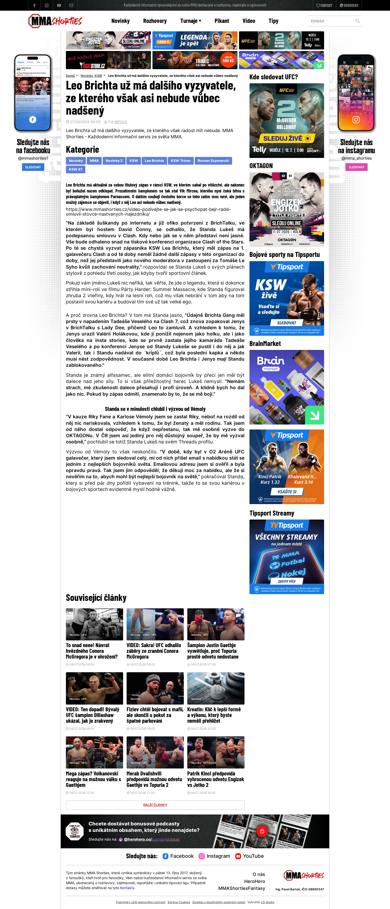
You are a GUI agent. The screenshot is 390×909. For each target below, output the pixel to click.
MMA (94, 161)
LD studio (267, 902)
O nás (259, 874)
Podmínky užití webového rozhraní (140, 902)
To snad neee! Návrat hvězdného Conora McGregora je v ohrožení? (92, 651)
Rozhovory (155, 21)
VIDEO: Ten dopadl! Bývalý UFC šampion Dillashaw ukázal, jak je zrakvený (92, 715)
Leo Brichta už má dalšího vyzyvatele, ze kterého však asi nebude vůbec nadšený (173, 76)
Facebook (178, 856)
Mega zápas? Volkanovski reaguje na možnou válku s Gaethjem (93, 779)
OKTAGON (209, 763)
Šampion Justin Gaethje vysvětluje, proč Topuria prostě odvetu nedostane (213, 651)
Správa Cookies (179, 902)
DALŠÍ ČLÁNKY (155, 805)
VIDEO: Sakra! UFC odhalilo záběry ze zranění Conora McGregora (154, 651)
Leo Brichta (154, 161)
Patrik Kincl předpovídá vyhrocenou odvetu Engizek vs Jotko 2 (215, 779)
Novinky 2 (114, 161)
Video (249, 21)
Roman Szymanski (213, 161)
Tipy (274, 21)
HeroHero (254, 881)
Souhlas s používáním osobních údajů (218, 902)
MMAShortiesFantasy (241, 888)
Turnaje (190, 21)
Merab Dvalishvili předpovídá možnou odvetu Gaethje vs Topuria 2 (154, 779)
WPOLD (120, 122)
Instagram (214, 856)
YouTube (249, 856)
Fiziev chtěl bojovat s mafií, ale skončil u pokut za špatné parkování (155, 715)
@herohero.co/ (149, 840)
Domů (70, 76)
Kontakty (127, 888)
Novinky (120, 21)
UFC (84, 635)
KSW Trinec (181, 161)
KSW (98, 76)
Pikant (222, 21)
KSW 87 (75, 169)
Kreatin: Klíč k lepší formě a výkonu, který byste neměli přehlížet (214, 715)
